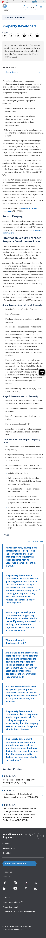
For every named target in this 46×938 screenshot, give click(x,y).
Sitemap (6, 897)
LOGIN (30, 7)
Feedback (6, 876)
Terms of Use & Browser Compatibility (18, 911)
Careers (5, 843)
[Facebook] (4, 35)
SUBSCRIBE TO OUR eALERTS (19, 863)
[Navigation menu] (41, 7)
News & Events (8, 848)
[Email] (37, 35)
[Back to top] (40, 836)
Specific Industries (15, 17)
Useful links (7, 853)
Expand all (38, 541)
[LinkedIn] (17, 35)
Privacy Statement (10, 907)
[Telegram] (24, 35)
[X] (11, 35)
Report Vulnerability (12, 902)
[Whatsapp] (30, 35)
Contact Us (7, 872)
